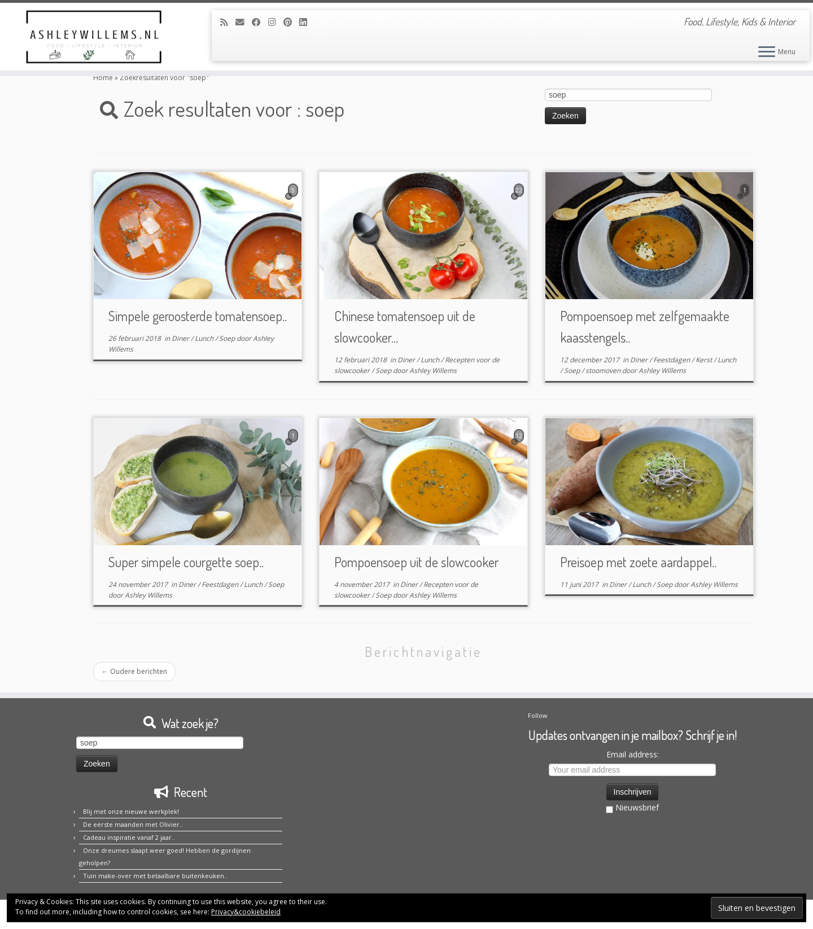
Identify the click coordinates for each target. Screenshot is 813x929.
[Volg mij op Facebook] (260, 22)
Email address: (632, 754)
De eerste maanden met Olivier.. (133, 824)
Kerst (705, 360)
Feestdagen (672, 360)
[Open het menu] (766, 52)
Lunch (205, 338)
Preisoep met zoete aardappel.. (638, 562)
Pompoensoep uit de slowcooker (416, 562)
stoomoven (603, 370)
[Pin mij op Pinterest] (291, 22)
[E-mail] (243, 22)
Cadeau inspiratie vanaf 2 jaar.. (129, 837)
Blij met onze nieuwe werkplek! (131, 811)
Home (103, 77)
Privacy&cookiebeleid (246, 912)
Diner (181, 338)
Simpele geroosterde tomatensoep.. (197, 316)
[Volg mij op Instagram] (275, 22)
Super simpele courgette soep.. (186, 562)
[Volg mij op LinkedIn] (306, 22)
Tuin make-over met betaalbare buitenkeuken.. (155, 875)
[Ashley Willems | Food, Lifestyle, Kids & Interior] (93, 36)
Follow (538, 715)
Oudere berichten (134, 671)
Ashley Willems (433, 370)
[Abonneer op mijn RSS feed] (227, 22)
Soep (228, 338)
